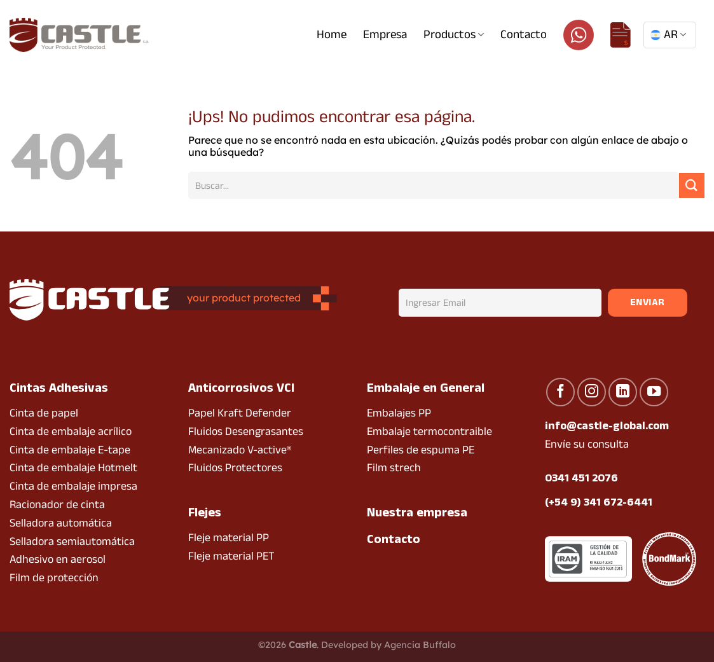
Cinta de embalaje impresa (73, 486)
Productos (453, 34)
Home (332, 34)
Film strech (394, 468)
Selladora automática (61, 523)
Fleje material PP (228, 538)
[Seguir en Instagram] (591, 392)
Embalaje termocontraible (429, 431)
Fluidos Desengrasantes (245, 431)
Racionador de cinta (57, 505)
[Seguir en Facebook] (560, 392)
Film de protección (54, 578)
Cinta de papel (44, 413)
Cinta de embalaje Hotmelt (73, 468)
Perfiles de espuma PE (420, 450)
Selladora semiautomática (72, 541)
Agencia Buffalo (420, 645)
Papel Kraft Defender (239, 413)
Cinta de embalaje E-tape (70, 450)
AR (668, 34)
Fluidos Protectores (235, 468)
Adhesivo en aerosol (58, 559)
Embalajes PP (399, 413)
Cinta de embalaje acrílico (71, 431)
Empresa (385, 34)
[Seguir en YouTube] (654, 392)
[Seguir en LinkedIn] (622, 392)
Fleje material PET (231, 556)
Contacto (523, 34)
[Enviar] (691, 185)
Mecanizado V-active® (239, 450)
